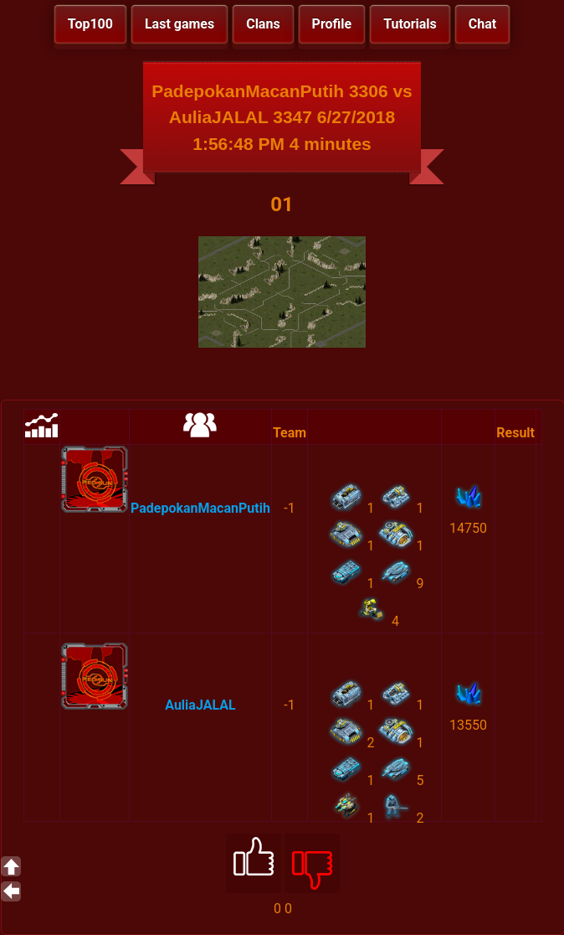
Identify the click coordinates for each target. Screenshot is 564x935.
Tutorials (410, 24)
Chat (482, 24)
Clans (262, 24)
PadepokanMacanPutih (200, 508)
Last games (179, 24)
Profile (332, 24)
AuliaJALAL (200, 705)
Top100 (90, 24)
